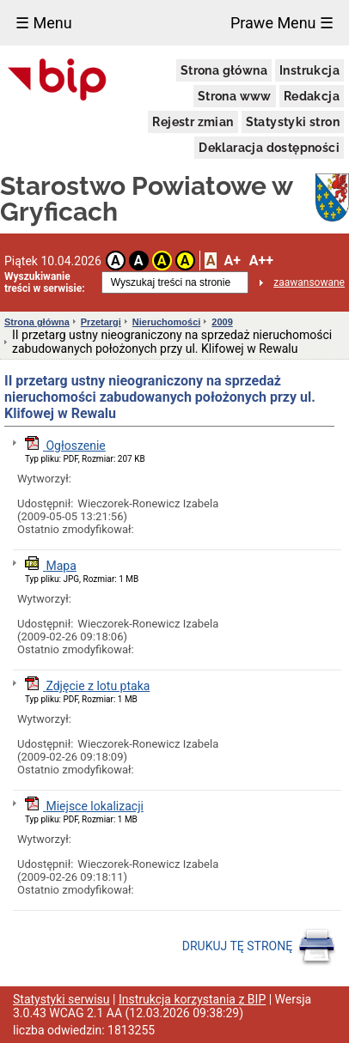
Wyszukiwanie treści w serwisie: (44, 282)
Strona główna (224, 70)
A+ (231, 260)
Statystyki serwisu (61, 999)
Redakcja (312, 96)
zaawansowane (309, 282)
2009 (221, 322)
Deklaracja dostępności (269, 148)
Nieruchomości (166, 322)
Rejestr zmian (192, 122)
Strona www (235, 96)
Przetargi (101, 322)
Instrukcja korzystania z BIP (192, 999)
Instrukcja (309, 70)
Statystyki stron (293, 122)
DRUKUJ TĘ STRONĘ (259, 947)
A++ (261, 260)
